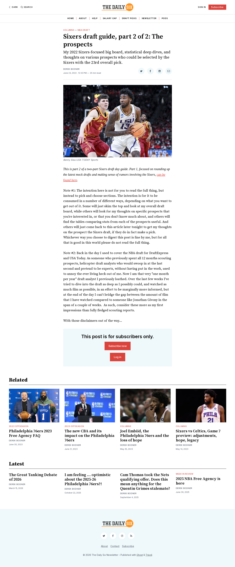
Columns (68, 30)
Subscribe (217, 7)
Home (70, 18)
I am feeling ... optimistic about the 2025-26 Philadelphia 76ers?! (88, 479)
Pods (165, 18)
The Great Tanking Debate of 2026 (33, 477)
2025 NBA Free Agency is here (198, 481)
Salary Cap (110, 18)
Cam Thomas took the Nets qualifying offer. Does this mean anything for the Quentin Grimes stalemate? (145, 481)
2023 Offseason (18, 426)
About (83, 18)
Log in (117, 357)
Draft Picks (129, 18)
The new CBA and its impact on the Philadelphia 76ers (89, 436)
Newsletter (149, 18)
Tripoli (149, 555)
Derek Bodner (71, 69)
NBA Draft (84, 30)
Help (95, 18)
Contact (115, 546)
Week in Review (184, 474)
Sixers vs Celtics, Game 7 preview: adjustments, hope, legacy (198, 436)
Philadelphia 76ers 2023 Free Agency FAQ (30, 433)
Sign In (202, 7)
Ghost (140, 555)
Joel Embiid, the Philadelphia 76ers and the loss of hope (144, 436)
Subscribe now (117, 346)
